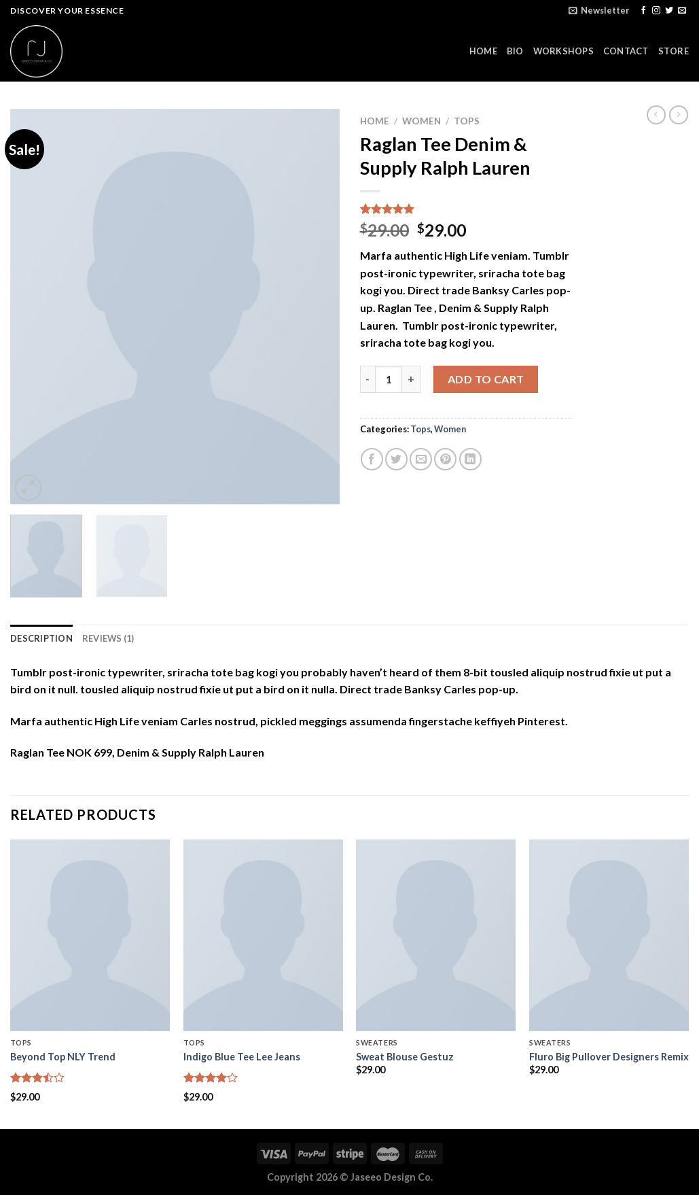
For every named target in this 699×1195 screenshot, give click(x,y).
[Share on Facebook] (372, 459)
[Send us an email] (682, 11)
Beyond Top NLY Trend (62, 1056)
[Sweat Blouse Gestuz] (436, 935)
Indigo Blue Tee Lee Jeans (241, 1056)
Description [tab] (41, 638)
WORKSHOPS (563, 51)
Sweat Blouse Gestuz (405, 1056)
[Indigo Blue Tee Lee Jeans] (263, 935)
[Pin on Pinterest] (445, 459)
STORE (673, 51)
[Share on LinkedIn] (470, 459)
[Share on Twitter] (396, 459)
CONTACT (626, 51)
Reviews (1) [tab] (108, 638)
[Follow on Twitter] (669, 11)
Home (374, 121)
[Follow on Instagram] (656, 11)
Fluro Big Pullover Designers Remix (609, 1056)
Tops (467, 121)
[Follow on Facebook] (643, 11)
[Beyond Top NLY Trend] (90, 935)
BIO (515, 51)
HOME (483, 51)
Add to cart (486, 379)
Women (421, 121)
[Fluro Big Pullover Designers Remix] (609, 935)
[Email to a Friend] (421, 459)
